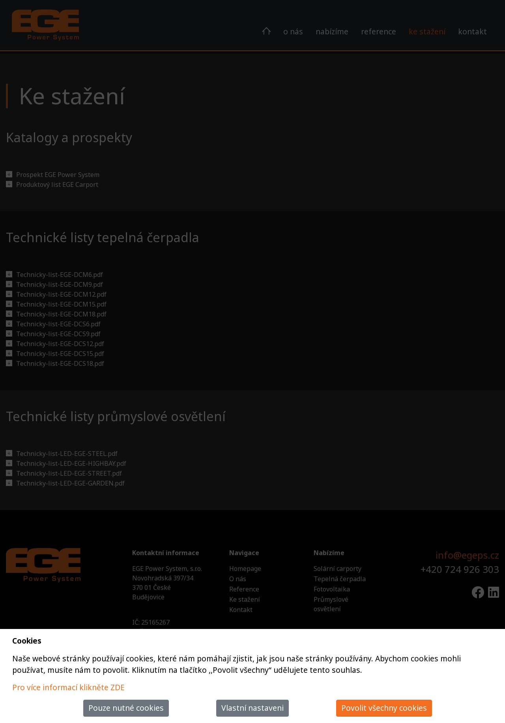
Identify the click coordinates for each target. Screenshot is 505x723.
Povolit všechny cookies (384, 707)
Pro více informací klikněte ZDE (68, 687)
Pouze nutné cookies (126, 707)
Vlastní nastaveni (252, 707)
